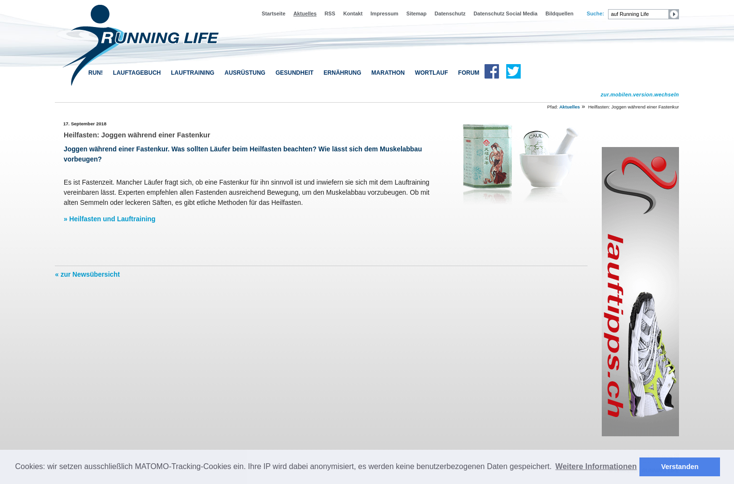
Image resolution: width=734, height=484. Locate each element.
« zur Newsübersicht (87, 274)
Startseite (273, 13)
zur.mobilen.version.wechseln (640, 94)
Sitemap (416, 13)
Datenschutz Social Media (505, 13)
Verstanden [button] (680, 467)
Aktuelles (305, 13)
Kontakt (352, 13)
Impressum (385, 13)
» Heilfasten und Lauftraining (109, 219)
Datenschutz (449, 13)
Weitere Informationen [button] (596, 466)
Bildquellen (559, 13)
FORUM (468, 72)
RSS (329, 13)
